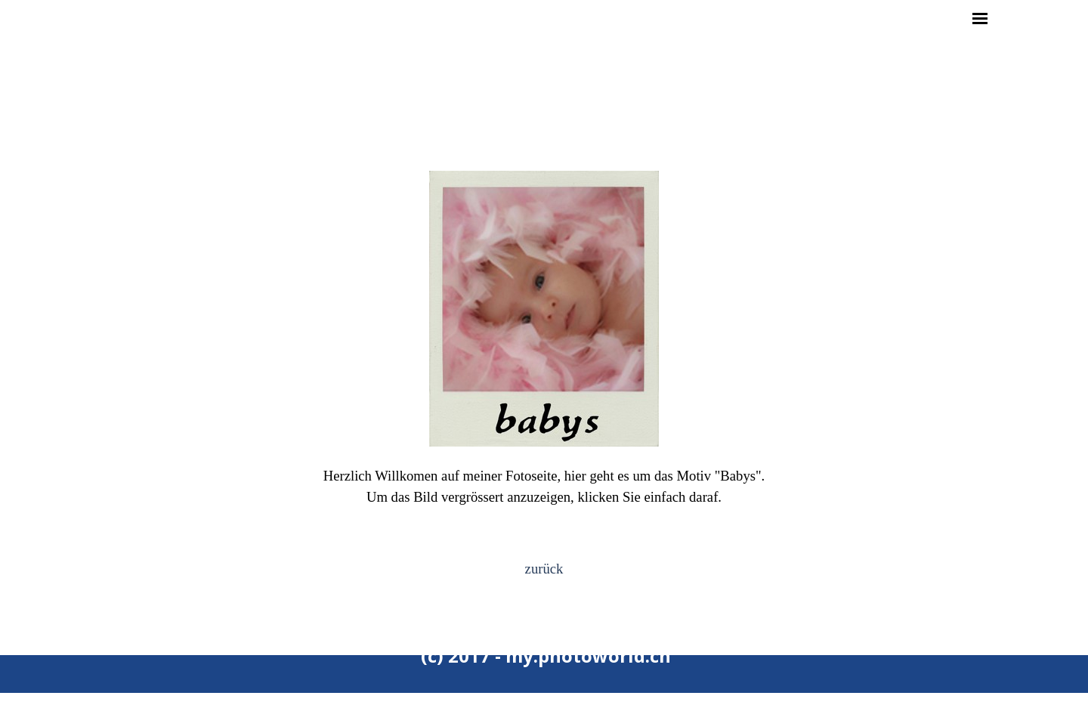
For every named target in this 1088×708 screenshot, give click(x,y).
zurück (544, 569)
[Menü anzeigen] (980, 18)
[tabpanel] (544, 347)
